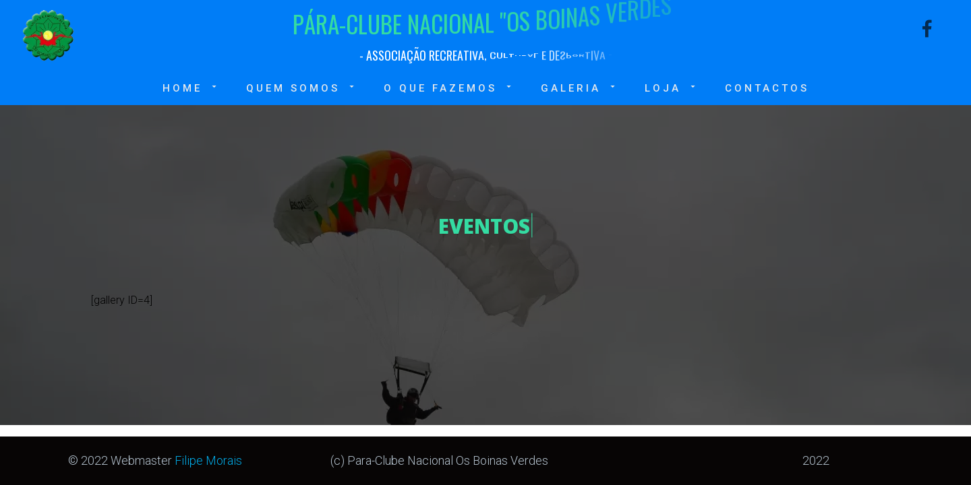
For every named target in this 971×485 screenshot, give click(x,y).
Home (191, 87)
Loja (671, 87)
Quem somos (301, 87)
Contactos (767, 88)
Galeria (579, 87)
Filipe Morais (208, 460)
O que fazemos (449, 87)
